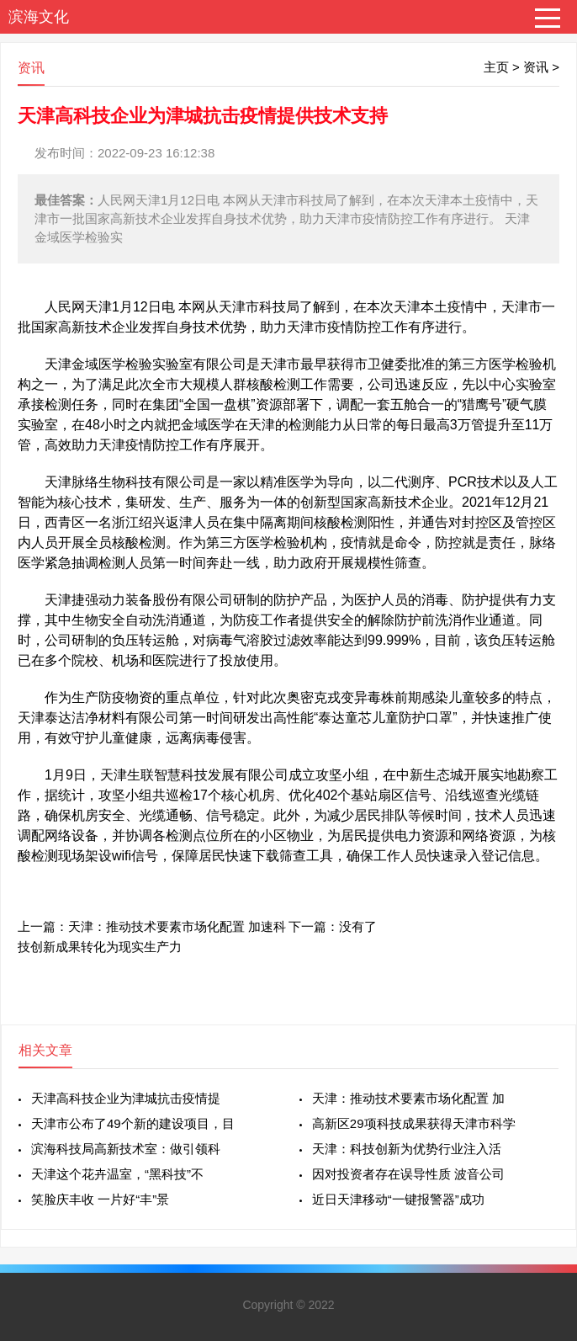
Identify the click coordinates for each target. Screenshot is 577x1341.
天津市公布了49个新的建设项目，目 (133, 1123)
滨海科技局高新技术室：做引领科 (125, 1148)
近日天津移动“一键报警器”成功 (398, 1199)
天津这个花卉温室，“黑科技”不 (117, 1174)
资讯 (535, 67)
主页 (496, 67)
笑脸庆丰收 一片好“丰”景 (100, 1199)
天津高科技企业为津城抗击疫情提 (125, 1098)
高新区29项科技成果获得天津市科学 (414, 1123)
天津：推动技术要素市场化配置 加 (408, 1098)
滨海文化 (38, 16)
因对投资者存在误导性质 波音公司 (408, 1174)
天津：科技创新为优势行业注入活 (406, 1148)
